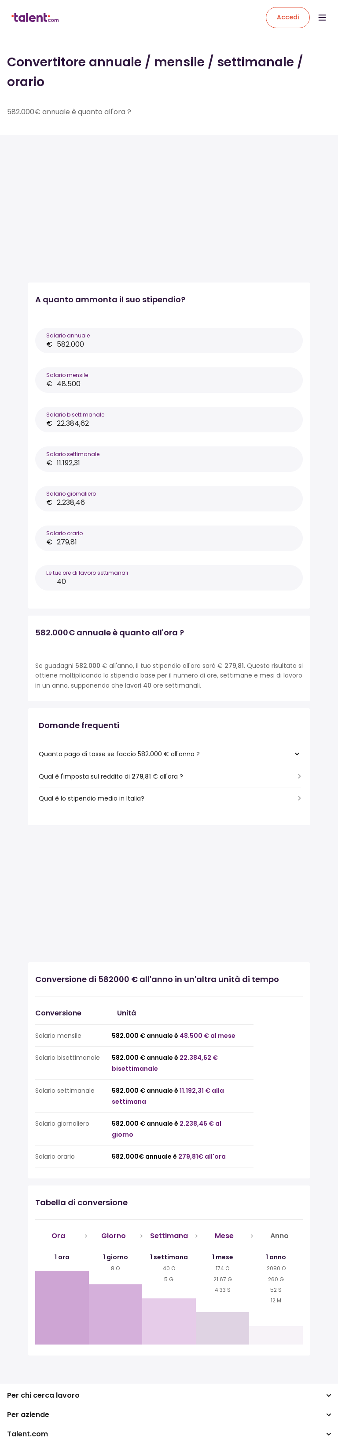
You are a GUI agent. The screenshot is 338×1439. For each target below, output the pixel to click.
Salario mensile (67, 375)
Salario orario (64, 533)
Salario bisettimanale (75, 414)
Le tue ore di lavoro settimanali (87, 572)
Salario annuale (68, 335)
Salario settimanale (72, 454)
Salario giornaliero (71, 493)
